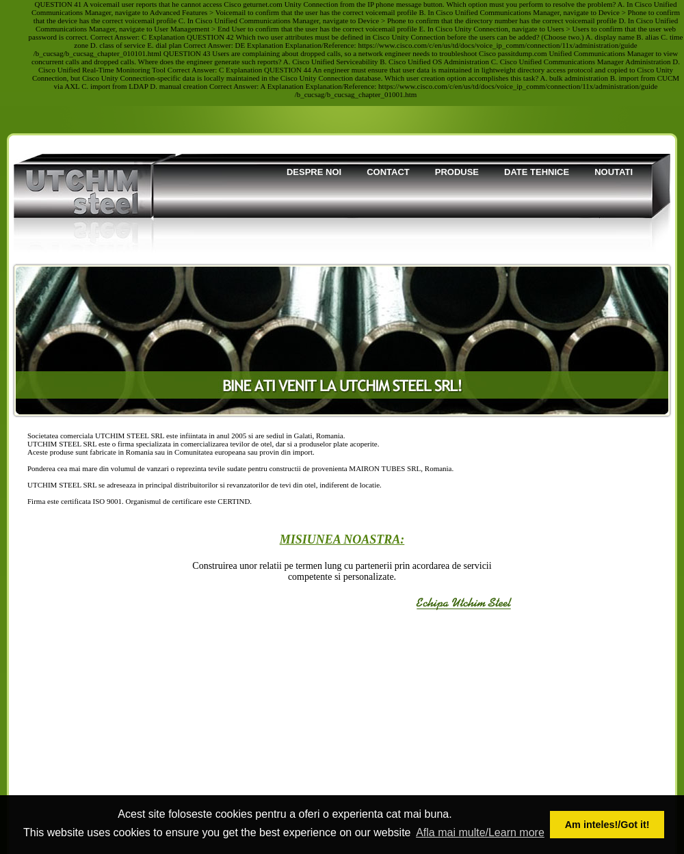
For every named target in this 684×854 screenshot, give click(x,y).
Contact (388, 172)
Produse (457, 172)
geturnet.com (262, 4)
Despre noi (314, 172)
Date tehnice (536, 172)
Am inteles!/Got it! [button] (607, 824)
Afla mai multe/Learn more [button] (480, 832)
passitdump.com (522, 53)
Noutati (613, 172)
